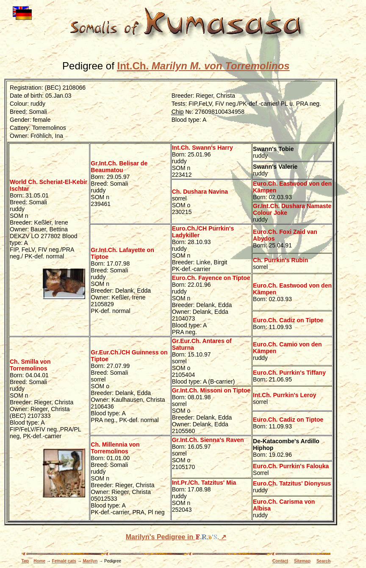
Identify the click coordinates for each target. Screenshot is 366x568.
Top (25, 561)
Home (39, 561)
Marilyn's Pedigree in (172, 537)
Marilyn (90, 561)
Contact (280, 561)
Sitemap (302, 561)
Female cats (64, 561)
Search (323, 561)
